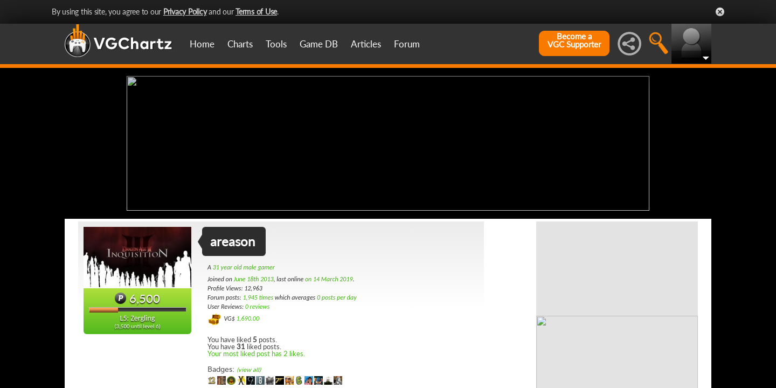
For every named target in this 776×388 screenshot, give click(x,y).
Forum (407, 44)
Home (202, 44)
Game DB (319, 44)
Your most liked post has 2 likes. (256, 353)
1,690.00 (247, 318)
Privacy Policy (185, 11)
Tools (276, 44)
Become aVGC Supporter (574, 40)
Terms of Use (256, 11)
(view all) (249, 369)
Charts (240, 44)
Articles (366, 44)
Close (720, 12)
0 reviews (257, 306)
